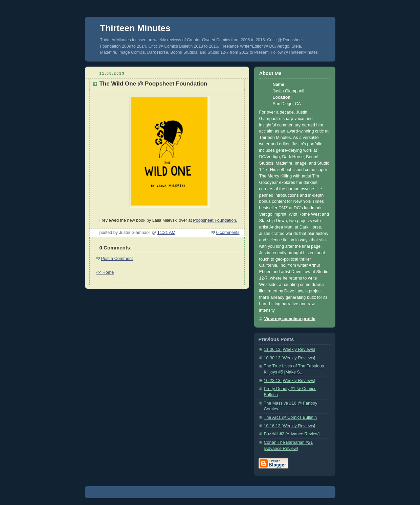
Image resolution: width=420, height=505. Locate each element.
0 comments (228, 232)
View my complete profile (289, 318)
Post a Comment (117, 258)
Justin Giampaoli (288, 91)
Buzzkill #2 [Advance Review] (292, 434)
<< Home (105, 272)
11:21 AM (166, 232)
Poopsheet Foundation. (215, 220)
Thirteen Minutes (135, 28)
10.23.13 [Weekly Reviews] (289, 380)
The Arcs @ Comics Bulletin (290, 417)
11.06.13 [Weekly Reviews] (289, 349)
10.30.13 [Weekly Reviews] (289, 358)
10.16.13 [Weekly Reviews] (289, 426)
